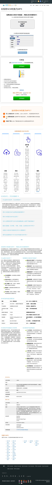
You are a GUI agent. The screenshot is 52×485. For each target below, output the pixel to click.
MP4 (12, 42)
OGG (12, 46)
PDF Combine (17, 468)
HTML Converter (38, 466)
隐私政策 (8, 480)
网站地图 (4, 480)
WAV (12, 44)
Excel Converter (45, 466)
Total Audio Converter (17, 62)
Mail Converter (25, 466)
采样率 (18, 41)
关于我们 (47, 5)
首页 (31, 5)
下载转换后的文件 (22, 52)
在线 (33, 5)
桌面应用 (37, 5)
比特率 (18, 39)
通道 (18, 44)
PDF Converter (10, 466)
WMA (12, 40)
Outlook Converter (17, 466)
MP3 (12, 38)
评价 (22, 239)
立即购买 (21, 66)
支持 (42, 5)
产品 (40, 5)
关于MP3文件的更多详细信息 (22, 429)
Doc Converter (31, 466)
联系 (44, 5)
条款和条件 (13, 480)
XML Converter (10, 468)
